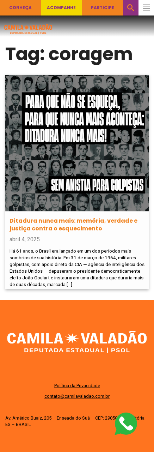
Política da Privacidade (77, 385)
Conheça (20, 8)
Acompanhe (61, 8)
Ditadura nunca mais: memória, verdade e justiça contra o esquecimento (73, 225)
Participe (102, 8)
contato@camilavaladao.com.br (77, 396)
